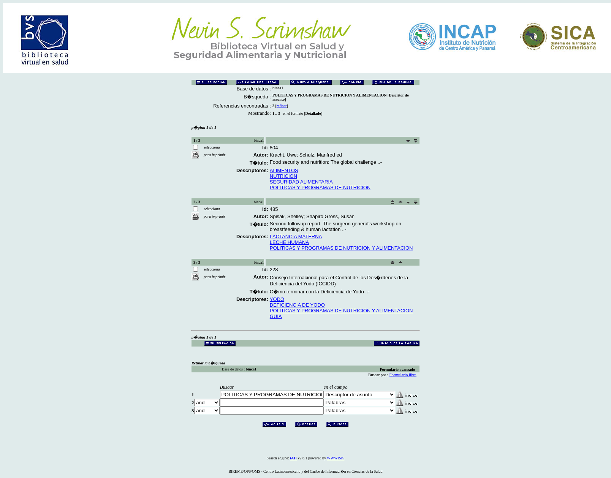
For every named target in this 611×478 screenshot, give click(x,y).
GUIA (276, 316)
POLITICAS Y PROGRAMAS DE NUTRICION (320, 187)
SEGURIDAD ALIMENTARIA (301, 182)
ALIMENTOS (284, 170)
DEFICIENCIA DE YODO (297, 305)
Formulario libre (402, 374)
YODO (277, 299)
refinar (282, 106)
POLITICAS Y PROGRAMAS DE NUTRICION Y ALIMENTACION (341, 248)
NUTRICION (283, 176)
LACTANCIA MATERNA (296, 236)
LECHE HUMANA (289, 242)
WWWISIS (335, 458)
